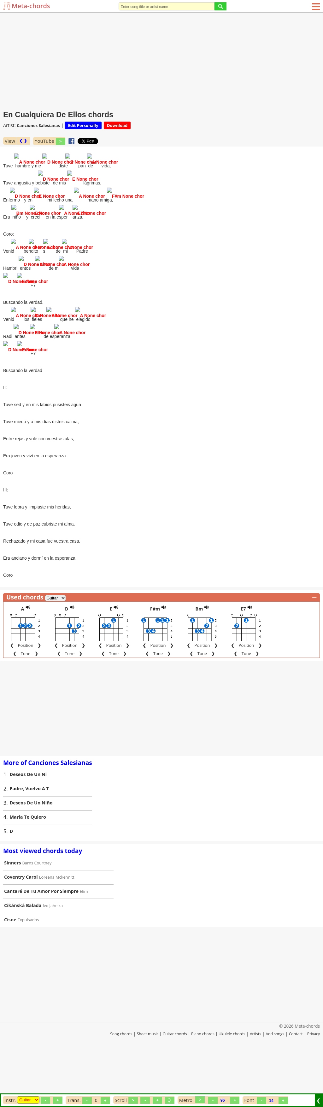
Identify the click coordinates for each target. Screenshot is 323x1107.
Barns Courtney (37, 910)
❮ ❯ (23, 140)
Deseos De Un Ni (28, 822)
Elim (84, 939)
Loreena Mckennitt (56, 924)
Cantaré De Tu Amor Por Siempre (41, 939)
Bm (199, 656)
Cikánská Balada (22, 953)
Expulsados (28, 967)
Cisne (10, 967)
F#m (155, 656)
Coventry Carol (21, 924)
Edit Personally (83, 125)
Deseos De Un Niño (31, 850)
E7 (243, 656)
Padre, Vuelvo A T (29, 836)
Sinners (12, 910)
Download (117, 125)
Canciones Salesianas (38, 125)
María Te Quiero (28, 864)
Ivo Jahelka (53, 953)
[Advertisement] (161, 60)
